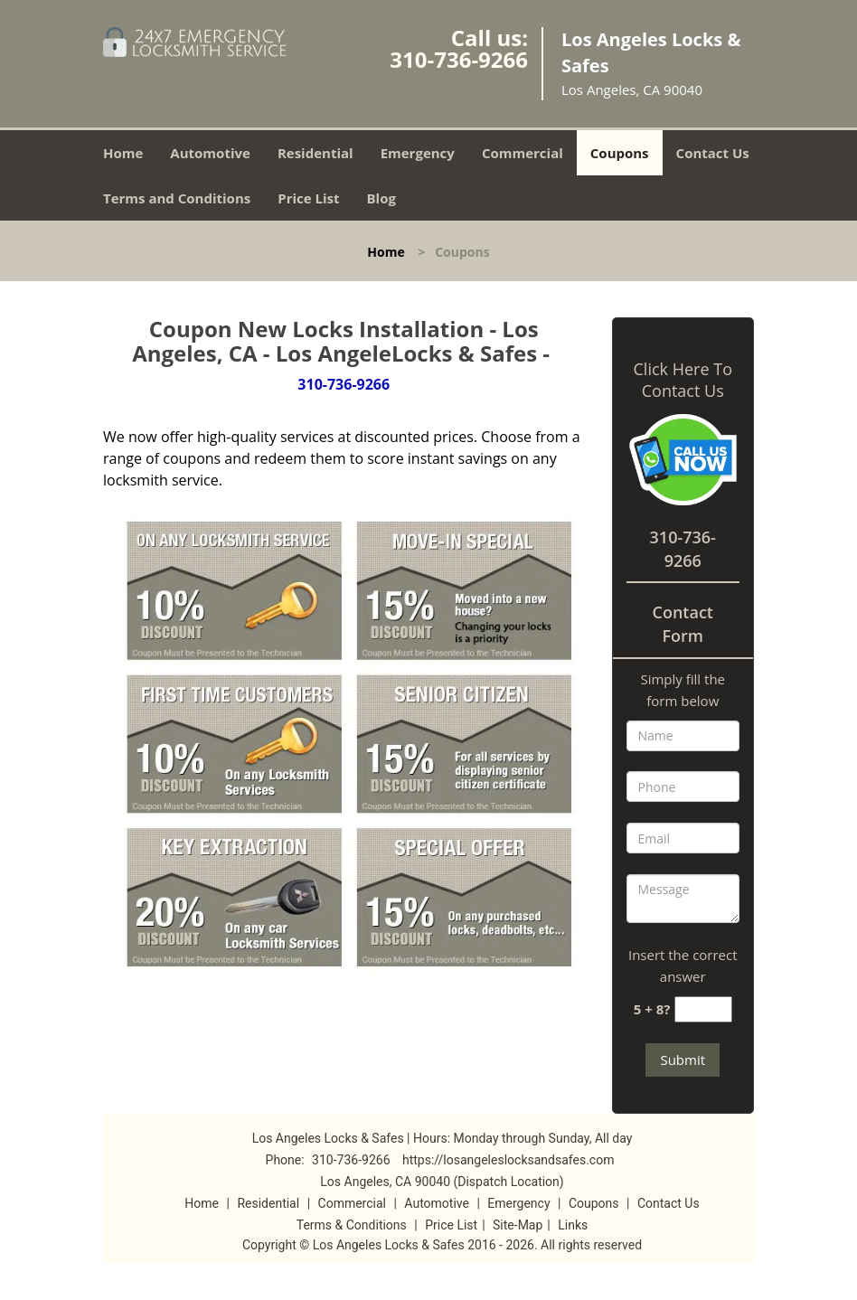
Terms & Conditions (352, 1225)
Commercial (522, 153)
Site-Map (517, 1225)
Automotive (210, 153)
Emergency (418, 153)
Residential (315, 153)
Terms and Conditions (176, 198)
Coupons (619, 153)
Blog (381, 198)
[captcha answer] (703, 1009)
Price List (308, 198)
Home (123, 153)
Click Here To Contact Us (683, 379)
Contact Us (712, 153)
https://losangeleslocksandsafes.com (508, 1160)
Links (573, 1225)
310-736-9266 (459, 59)
